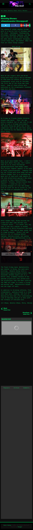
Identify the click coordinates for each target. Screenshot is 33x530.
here (6, 89)
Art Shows (4, 303)
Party (24, 303)
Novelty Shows (15, 303)
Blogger (20, 527)
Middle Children (23, 118)
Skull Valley (7, 525)
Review (29, 303)
